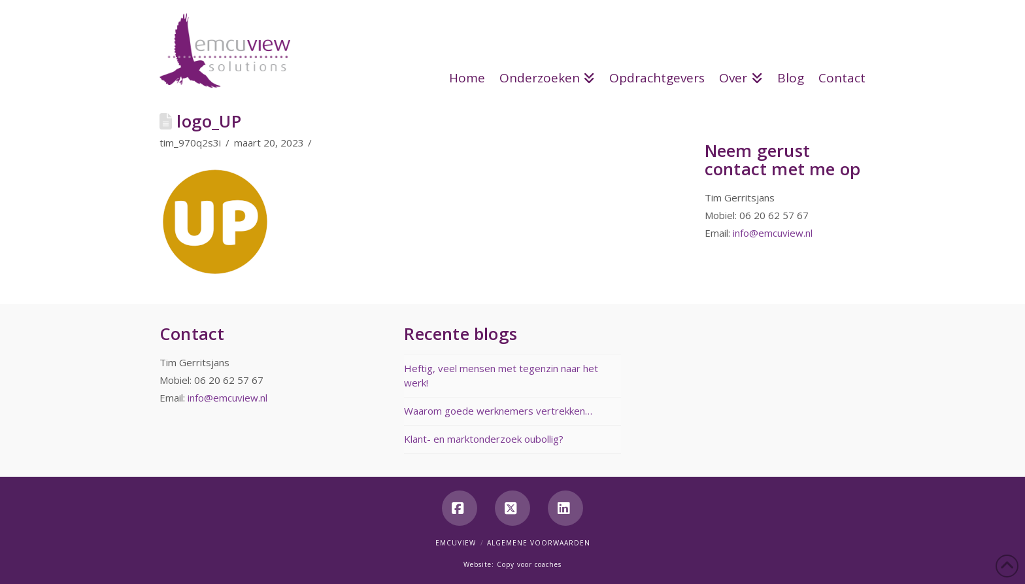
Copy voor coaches (529, 564)
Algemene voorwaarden (538, 542)
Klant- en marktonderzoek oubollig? (483, 438)
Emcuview (455, 542)
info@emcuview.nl (773, 232)
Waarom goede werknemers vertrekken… (498, 410)
